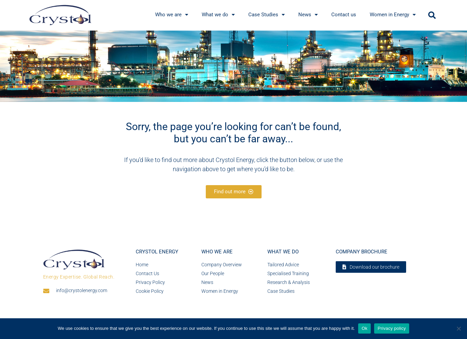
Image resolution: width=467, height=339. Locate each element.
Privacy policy (392, 328)
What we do (283, 252)
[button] (432, 15)
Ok (364, 328)
